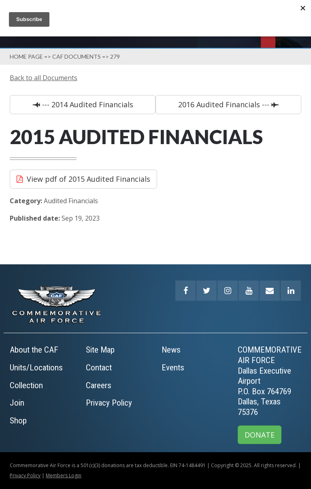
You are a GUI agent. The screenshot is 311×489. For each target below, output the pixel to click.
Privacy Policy (109, 403)
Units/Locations (36, 367)
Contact (99, 367)
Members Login (63, 475)
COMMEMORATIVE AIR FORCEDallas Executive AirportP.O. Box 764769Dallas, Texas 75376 (270, 381)
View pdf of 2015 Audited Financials (88, 179)
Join (17, 403)
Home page (26, 56)
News (171, 350)
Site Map (100, 350)
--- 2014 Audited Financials (86, 104)
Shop (18, 420)
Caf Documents (76, 56)
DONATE (260, 435)
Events (173, 367)
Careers (98, 385)
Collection (26, 385)
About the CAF (34, 350)
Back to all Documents (43, 77)
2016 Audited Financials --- (224, 104)
